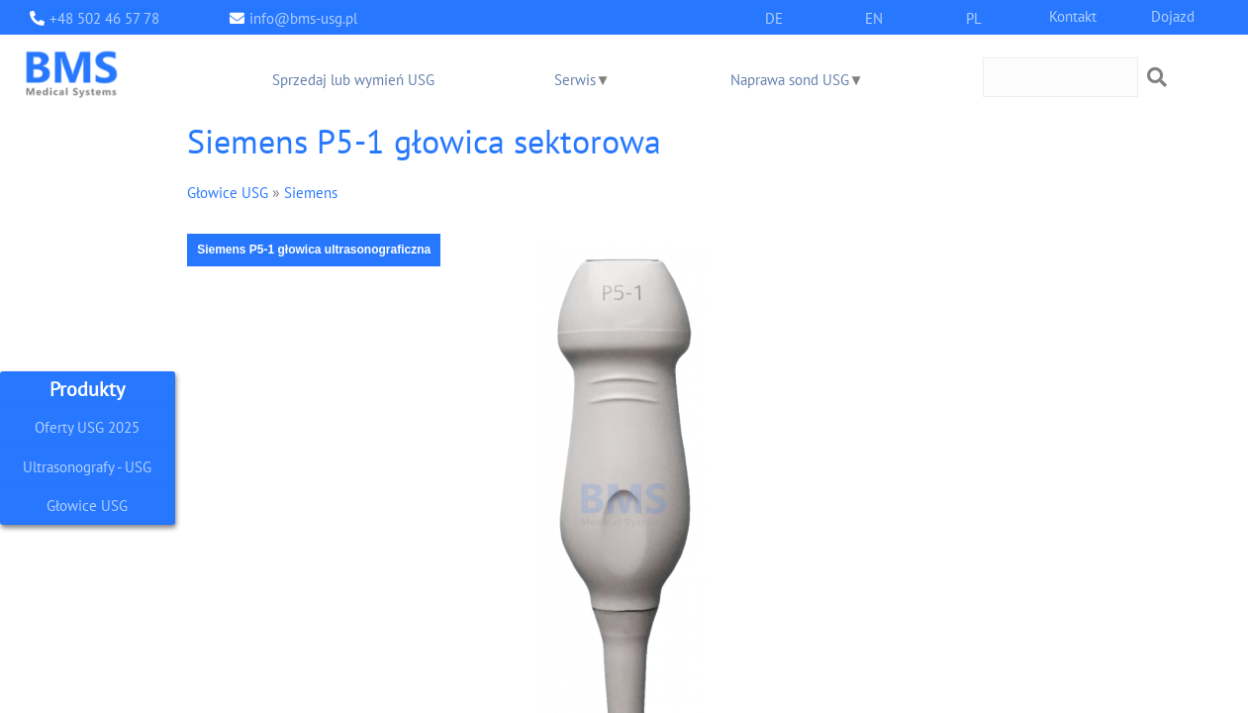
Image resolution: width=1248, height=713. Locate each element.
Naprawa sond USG (789, 78)
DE (774, 17)
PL (974, 17)
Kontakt (1073, 15)
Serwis (575, 78)
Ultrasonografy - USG (87, 466)
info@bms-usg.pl (303, 17)
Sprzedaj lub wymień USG (353, 78)
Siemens (310, 191)
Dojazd (1173, 15)
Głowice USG (87, 505)
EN (874, 17)
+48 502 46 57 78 (104, 17)
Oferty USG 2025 (87, 426)
